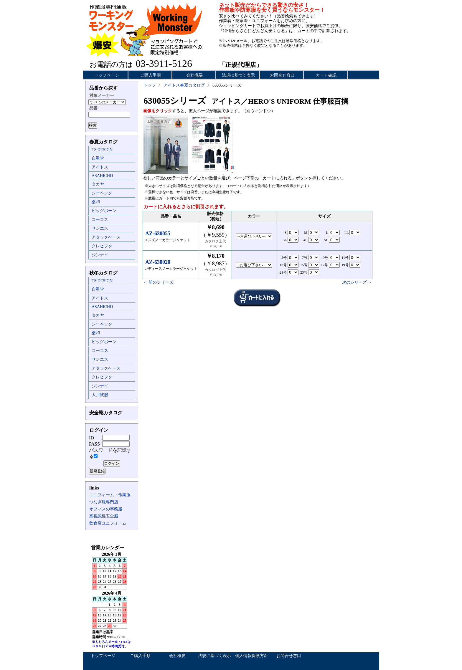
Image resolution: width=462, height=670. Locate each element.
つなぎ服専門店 (103, 502)
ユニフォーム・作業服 (110, 495)
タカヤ (98, 184)
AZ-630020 (157, 262)
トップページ (106, 75)
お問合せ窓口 (282, 75)
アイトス (100, 167)
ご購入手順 (150, 75)
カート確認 (326, 75)
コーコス (100, 219)
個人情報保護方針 (251, 656)
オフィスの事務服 (105, 509)
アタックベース (106, 237)
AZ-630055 (157, 233)
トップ (149, 85)
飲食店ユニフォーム (107, 523)
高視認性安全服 (103, 516)
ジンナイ (100, 255)
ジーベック (102, 193)
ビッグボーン (104, 211)
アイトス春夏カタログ (184, 85)
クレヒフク (102, 246)
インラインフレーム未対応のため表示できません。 (111, 598)
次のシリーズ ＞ (357, 282)
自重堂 (98, 158)
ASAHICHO (102, 175)
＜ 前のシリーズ (158, 282)
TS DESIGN (102, 150)
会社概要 (194, 75)
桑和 (96, 202)
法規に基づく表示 (238, 75)
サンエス (100, 228)
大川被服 (100, 395)
